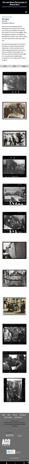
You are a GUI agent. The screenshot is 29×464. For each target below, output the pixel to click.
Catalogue (23, 415)
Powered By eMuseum (14, 458)
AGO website (18, 417)
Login (3, 415)
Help (9, 415)
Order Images (8, 417)
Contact (15, 415)
